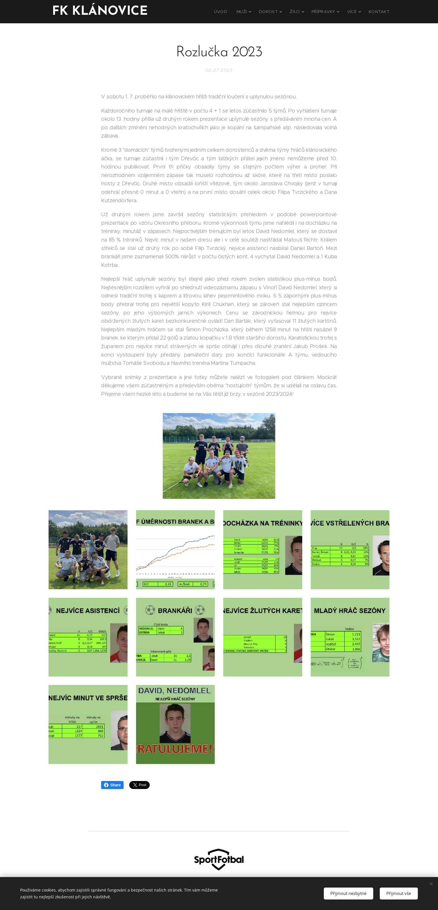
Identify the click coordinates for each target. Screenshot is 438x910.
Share (112, 785)
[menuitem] (232, 12)
